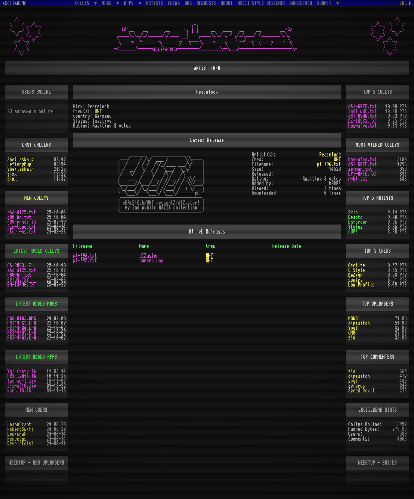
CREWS (174, 3)
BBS (188, 3)
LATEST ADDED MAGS (36, 304)
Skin (353, 212)
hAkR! (354, 318)
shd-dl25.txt (21, 212)
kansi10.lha (20, 390)
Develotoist (20, 443)
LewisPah (16, 434)
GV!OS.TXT (18, 279)
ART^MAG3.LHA (21, 323)
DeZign (355, 275)
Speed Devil (361, 390)
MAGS (108, 3)
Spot (353, 328)
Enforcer (357, 222)
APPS (130, 3)
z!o (351, 337)
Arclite (356, 265)
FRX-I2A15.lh (21, 376)
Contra (355, 279)
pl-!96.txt (329, 164)
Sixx (12, 174)
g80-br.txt (19, 217)
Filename (82, 246)
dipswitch (359, 323)
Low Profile (361, 284)
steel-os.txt (21, 231)
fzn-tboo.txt (21, 227)
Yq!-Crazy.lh (21, 371)
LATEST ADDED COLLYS (36, 251)
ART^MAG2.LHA (21, 337)
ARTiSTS (154, 3)
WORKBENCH (301, 3)
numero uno (151, 260)
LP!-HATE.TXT (362, 174)
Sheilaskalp (20, 159)
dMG (351, 332)
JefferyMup (19, 164)
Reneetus (16, 438)
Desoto (355, 217)
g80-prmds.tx (21, 222)
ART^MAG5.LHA (21, 332)
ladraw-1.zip (21, 381)
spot (353, 381)
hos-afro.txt (362, 125)
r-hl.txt (357, 178)
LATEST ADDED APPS (36, 357)
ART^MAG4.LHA (21, 328)
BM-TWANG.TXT (21, 284)
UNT (98, 111)
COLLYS (83, 3)
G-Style (356, 270)
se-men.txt (360, 169)
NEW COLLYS (36, 198)
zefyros (356, 385)
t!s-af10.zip (21, 385)
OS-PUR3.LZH (20, 265)
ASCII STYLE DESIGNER (262, 3)
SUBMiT (325, 3)
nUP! (353, 231)
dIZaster (149, 255)
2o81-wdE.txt (362, 111)
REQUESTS (206, 3)
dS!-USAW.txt (362, 116)
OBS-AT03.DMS (21, 318)
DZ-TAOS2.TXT (362, 121)
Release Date (286, 246)
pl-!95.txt (85, 260)
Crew (210, 246)
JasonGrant (19, 424)
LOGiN (406, 3)
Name (144, 246)
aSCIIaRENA (14, 3)
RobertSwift (20, 429)
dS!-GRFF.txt (362, 106)
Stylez (355, 227)
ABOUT (227, 3)
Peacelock (330, 154)
